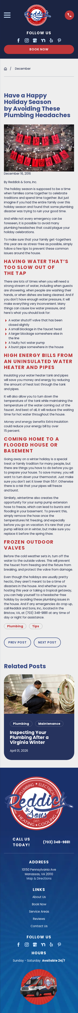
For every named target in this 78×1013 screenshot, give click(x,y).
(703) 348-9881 (56, 842)
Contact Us (39, 926)
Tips (35, 626)
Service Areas (39, 911)
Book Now (38, 49)
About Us (39, 897)
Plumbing (15, 626)
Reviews (39, 919)
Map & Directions (39, 878)
